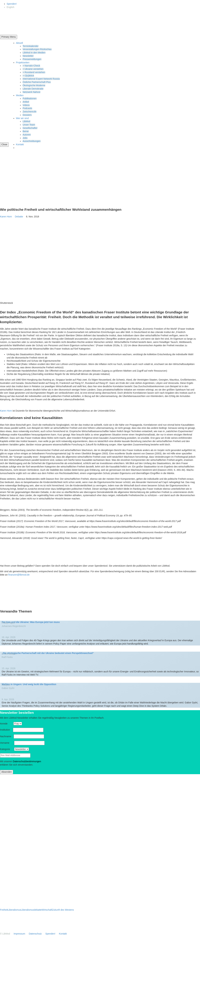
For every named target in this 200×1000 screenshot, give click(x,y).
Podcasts (27, 108)
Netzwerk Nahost (31, 92)
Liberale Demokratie (33, 88)
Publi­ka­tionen (30, 98)
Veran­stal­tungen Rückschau (37, 49)
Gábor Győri (8, 688)
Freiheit (4, 909)
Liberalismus (14, 909)
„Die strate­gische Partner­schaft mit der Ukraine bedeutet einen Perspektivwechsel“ (48, 653)
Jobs (25, 138)
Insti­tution (6, 729)
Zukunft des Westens (63, 909)
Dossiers (27, 115)
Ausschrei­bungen (32, 141)
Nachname (6, 736)
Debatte (20, 216)
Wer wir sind (22, 118)
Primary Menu (8, 36)
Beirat (26, 131)
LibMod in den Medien (34, 52)
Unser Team (29, 124)
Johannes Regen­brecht (14, 626)
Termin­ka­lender (31, 46)
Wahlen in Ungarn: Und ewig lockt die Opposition (29, 684)
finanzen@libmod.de (19, 574)
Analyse (7, 684)
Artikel (26, 101)
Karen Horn (6, 216)
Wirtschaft (47, 909)
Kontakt (20, 144)
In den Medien (9, 653)
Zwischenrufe (29, 111)
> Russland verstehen (34, 72)
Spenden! (12, 3)
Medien (20, 95)
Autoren (27, 134)
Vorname (6, 743)
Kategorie (6, 749)
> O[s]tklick (28, 75)
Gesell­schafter (30, 128)
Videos (26, 105)
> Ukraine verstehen (33, 69)
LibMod (26, 121)
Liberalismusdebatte (31, 909)
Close (4, 144)
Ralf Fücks (7, 657)
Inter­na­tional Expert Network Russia (41, 78)
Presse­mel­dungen (32, 59)
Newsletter (28, 56)
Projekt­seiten (22, 62)
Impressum (19, 933)
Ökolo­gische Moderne (34, 85)
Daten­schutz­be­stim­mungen (27, 761)
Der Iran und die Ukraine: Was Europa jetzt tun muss (31, 622)
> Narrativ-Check (31, 65)
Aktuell (19, 43)
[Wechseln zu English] (10, 7)
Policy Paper (9, 622)
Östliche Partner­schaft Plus (37, 82)
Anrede (6, 723)
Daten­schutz (35, 933)
